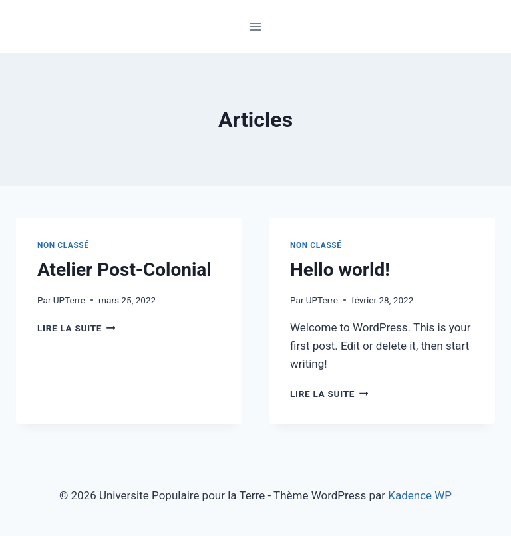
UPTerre (69, 300)
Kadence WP (420, 495)
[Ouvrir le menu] (256, 26)
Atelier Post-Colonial (124, 270)
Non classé (63, 245)
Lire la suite (76, 328)
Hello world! (340, 270)
